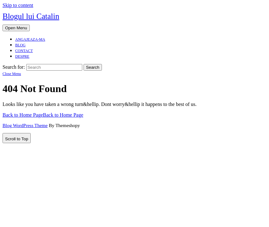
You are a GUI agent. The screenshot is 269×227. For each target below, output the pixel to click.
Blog (20, 45)
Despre (22, 56)
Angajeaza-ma (30, 39)
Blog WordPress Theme (25, 125)
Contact (24, 51)
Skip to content (18, 5)
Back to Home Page (43, 115)
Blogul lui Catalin (31, 16)
